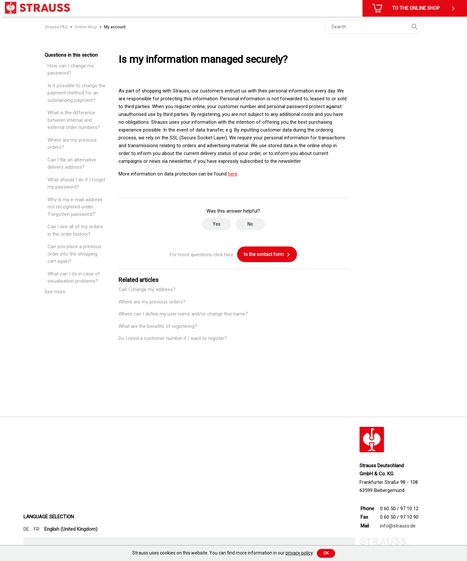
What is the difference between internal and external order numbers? (74, 120)
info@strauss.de (398, 526)
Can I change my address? (147, 289)
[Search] (373, 26)
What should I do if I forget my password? (76, 183)
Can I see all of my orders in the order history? (75, 230)
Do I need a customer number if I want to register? (173, 338)
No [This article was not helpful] (250, 224)
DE (26, 529)
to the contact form (267, 255)
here (232, 174)
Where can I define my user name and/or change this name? (183, 314)
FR (36, 529)
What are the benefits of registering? (158, 326)
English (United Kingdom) (70, 529)
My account (115, 26)
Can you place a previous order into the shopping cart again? (74, 254)
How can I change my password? (71, 69)
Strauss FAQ (57, 26)
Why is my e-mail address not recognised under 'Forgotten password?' (75, 207)
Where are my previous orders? (72, 143)
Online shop (86, 26)
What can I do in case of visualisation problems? (74, 277)
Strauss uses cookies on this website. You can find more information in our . (223, 552)
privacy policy (299, 552)
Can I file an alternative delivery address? (72, 163)
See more (55, 292)
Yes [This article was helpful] (216, 224)
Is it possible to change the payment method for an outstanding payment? (77, 93)
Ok (326, 553)
